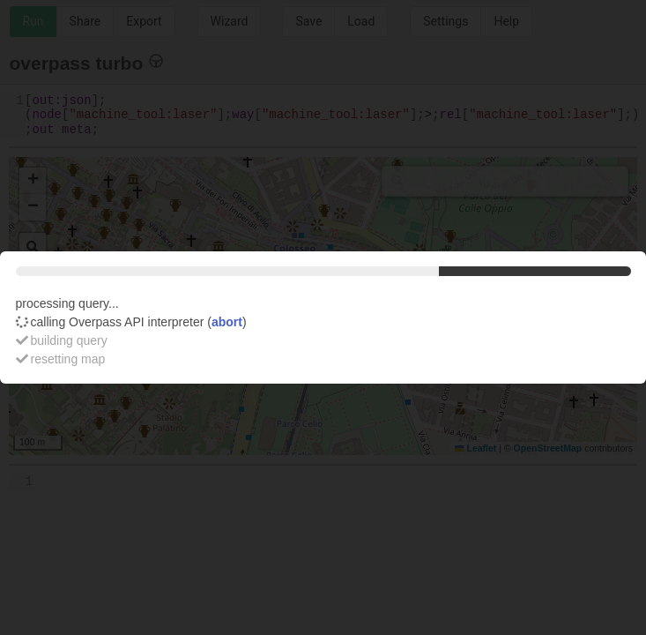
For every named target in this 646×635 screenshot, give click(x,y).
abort (227, 322)
